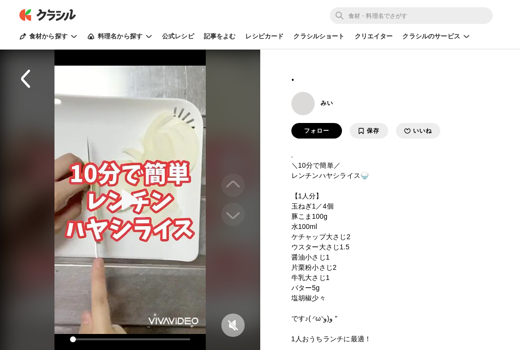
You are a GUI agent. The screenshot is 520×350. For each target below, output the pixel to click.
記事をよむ (220, 36)
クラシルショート (318, 36)
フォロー (316, 130)
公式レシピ (178, 36)
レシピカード (264, 36)
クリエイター (374, 36)
